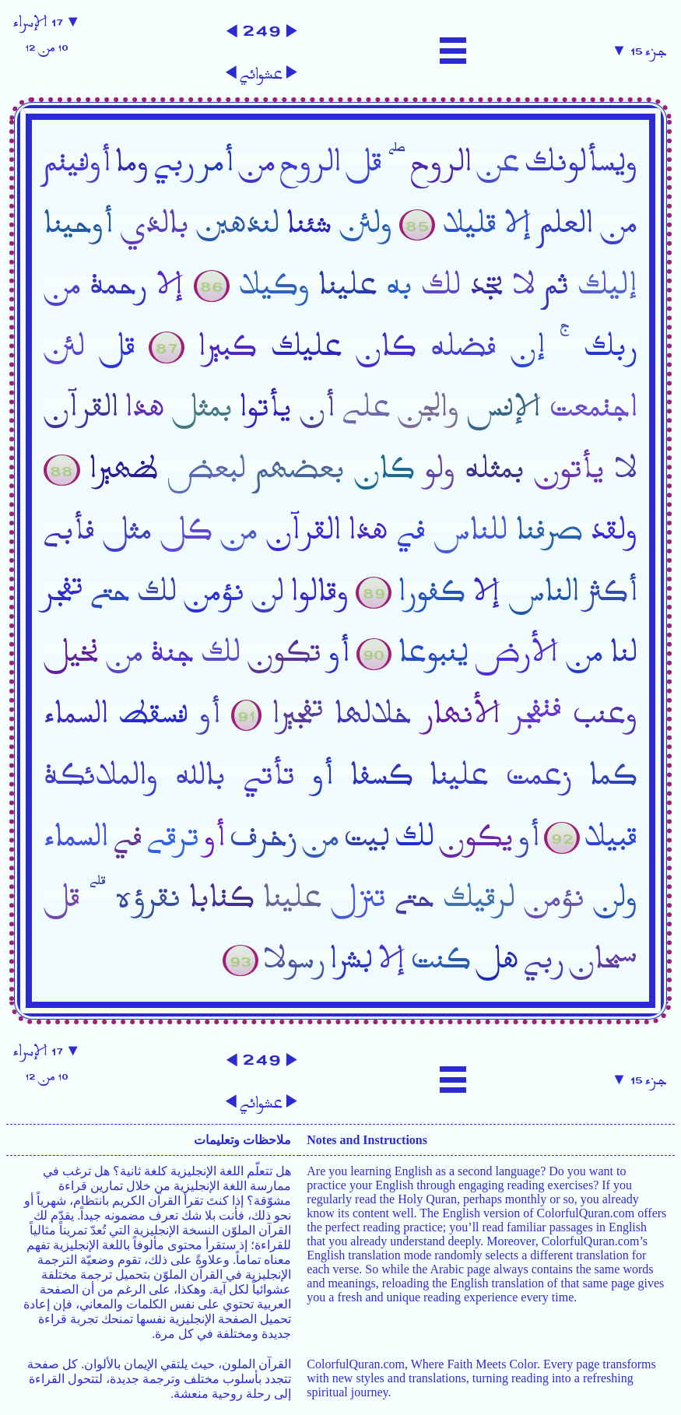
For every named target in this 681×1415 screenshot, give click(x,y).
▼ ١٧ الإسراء (47, 34)
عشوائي (261, 74)
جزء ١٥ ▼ (639, 50)
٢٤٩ (261, 29)
